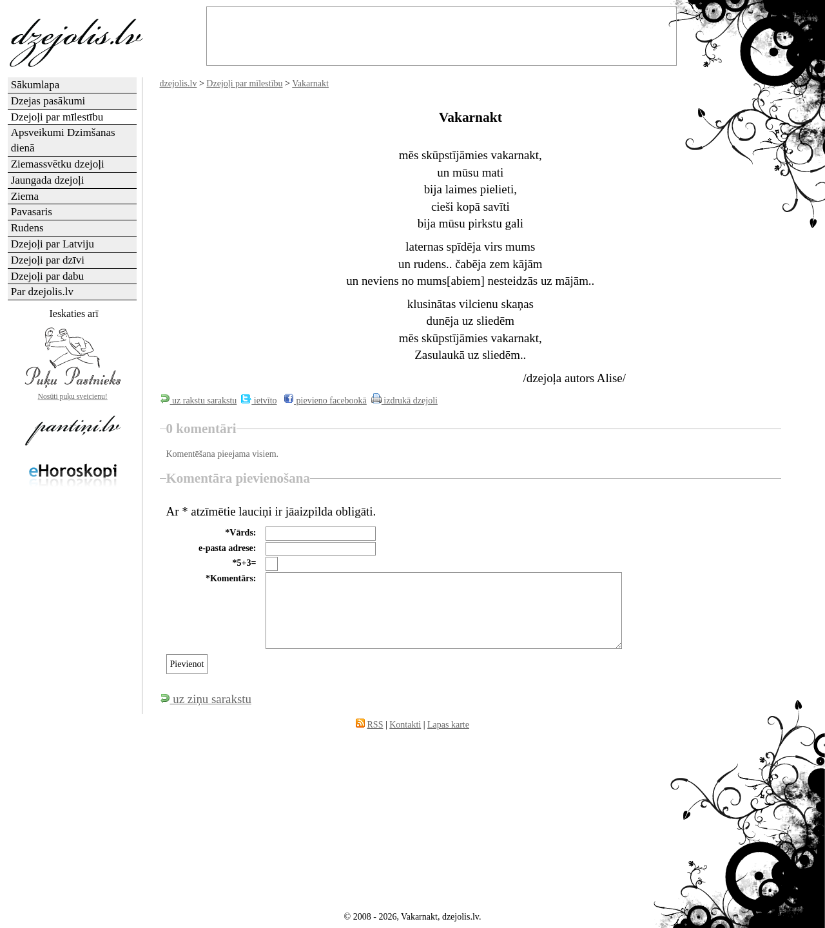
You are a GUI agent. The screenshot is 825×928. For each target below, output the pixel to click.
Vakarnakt (310, 83)
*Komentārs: (231, 578)
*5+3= (245, 563)
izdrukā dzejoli (404, 400)
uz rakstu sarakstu (198, 400)
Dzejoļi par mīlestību (244, 83)
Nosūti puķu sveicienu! (73, 396)
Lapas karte (448, 725)
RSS (375, 725)
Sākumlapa (35, 85)
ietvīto (259, 400)
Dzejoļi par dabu (47, 276)
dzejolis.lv (178, 83)
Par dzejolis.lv (42, 291)
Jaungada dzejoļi (47, 180)
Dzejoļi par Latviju (52, 244)
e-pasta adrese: (228, 548)
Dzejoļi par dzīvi (47, 260)
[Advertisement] (73, 700)
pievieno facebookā (325, 400)
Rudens (27, 228)
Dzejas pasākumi (48, 101)
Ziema (25, 196)
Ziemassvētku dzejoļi (57, 164)
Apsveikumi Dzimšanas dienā (63, 140)
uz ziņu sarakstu (205, 699)
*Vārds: (240, 532)
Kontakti (405, 725)
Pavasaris (31, 212)
